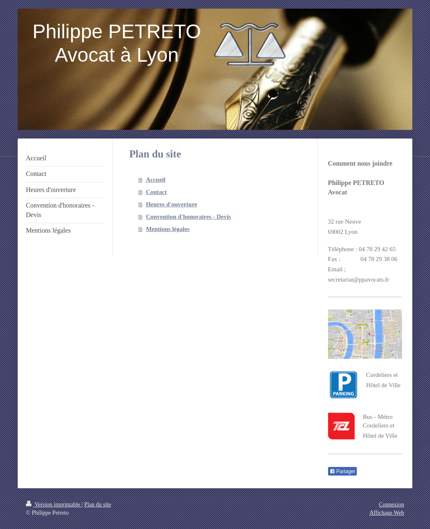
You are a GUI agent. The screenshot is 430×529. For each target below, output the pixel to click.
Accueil (155, 179)
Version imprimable (54, 504)
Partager (342, 471)
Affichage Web (387, 513)
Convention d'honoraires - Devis (188, 216)
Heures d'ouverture (171, 204)
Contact (156, 192)
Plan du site (97, 504)
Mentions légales (168, 229)
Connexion (391, 504)
